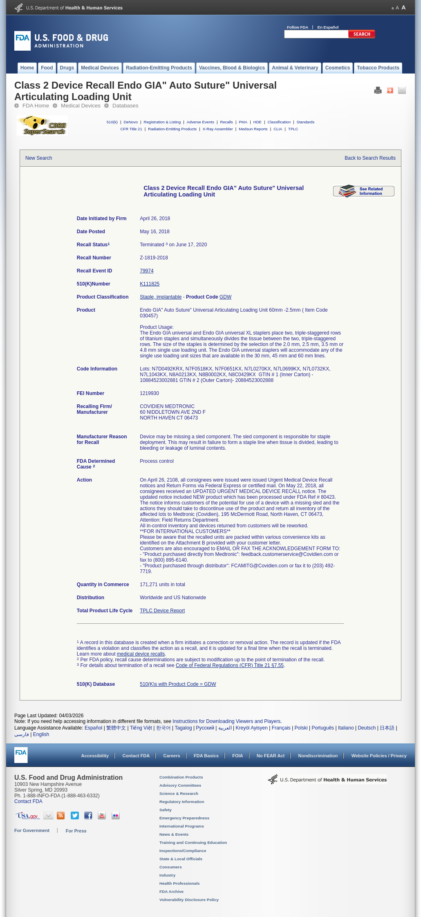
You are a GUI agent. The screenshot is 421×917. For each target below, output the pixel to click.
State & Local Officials (180, 859)
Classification (279, 122)
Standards (306, 122)
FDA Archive (171, 891)
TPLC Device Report (162, 611)
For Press (76, 830)
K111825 (149, 284)
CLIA (277, 129)
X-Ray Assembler (218, 129)
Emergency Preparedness (184, 818)
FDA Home (35, 106)
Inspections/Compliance (182, 850)
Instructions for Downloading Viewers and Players (226, 721)
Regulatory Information (181, 801)
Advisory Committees (180, 785)
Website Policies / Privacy (379, 755)
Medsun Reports (253, 129)
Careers (171, 755)
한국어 (163, 728)
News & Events (173, 834)
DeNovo (130, 122)
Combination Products (181, 777)
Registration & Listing (162, 122)
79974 (146, 271)
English (41, 734)
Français (281, 728)
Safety (165, 810)
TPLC (293, 129)
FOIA (237, 755)
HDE (257, 122)
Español (93, 728)
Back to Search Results (370, 158)
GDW (225, 297)
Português (322, 728)
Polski (301, 728)
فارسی (21, 734)
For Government (31, 830)
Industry (167, 875)
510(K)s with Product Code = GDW (178, 684)
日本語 (387, 728)
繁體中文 (116, 728)
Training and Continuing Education (193, 842)
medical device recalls (141, 654)
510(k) (112, 122)
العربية (225, 728)
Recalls (226, 122)
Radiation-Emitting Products (172, 129)
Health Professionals (179, 883)
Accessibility (95, 755)
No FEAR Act (270, 755)
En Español (328, 27)
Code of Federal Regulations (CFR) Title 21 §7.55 (230, 665)
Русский (205, 728)
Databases (125, 106)
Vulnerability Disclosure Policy (189, 899)
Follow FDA (297, 27)
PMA (243, 122)
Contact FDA (136, 755)
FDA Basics (206, 755)
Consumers (170, 867)
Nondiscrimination (318, 755)
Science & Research (178, 793)
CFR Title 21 (131, 129)
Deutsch (367, 728)
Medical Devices (81, 106)
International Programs (181, 826)
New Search (38, 158)
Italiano (346, 728)
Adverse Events (200, 122)
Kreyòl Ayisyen (251, 728)
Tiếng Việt (141, 728)
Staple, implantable (160, 297)
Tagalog (183, 728)
